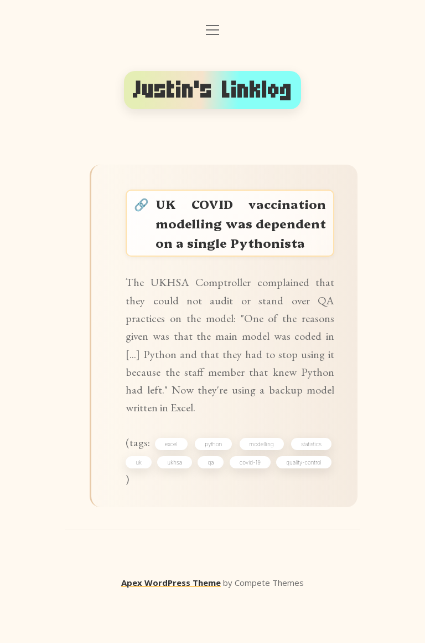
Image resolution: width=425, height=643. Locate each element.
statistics (309, 483)
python (215, 483)
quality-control (156, 522)
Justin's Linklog (212, 90)
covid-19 (308, 502)
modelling (261, 483)
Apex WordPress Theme (171, 626)
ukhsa (196, 502)
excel (174, 483)
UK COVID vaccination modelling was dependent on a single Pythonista (241, 235)
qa (251, 502)
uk (142, 502)
